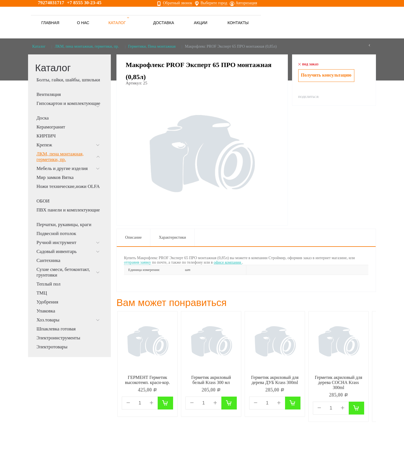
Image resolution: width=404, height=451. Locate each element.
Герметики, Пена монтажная (152, 46)
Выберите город (214, 3)
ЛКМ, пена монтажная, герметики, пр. (87, 46)
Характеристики (172, 237)
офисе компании (228, 262)
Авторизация (246, 3)
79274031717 (51, 2)
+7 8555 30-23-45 (84, 2)
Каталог (38, 46)
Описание (133, 237)
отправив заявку (137, 262)
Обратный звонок (177, 3)
